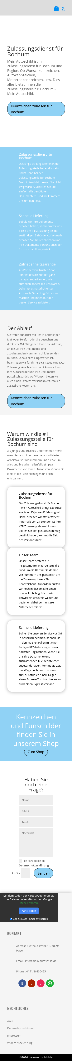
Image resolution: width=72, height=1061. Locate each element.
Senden (43, 873)
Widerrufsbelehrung (19, 1043)
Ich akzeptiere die (34, 863)
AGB (10, 1021)
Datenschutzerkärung (20, 1028)
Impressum (14, 1035)
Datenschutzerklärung (34, 865)
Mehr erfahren (29, 903)
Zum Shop (36, 751)
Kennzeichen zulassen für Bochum (31, 109)
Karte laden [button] (29, 911)
